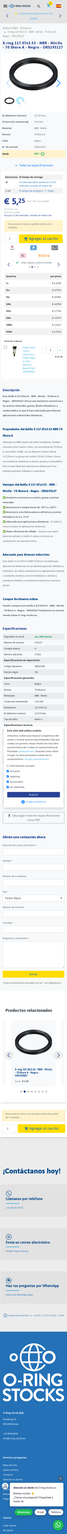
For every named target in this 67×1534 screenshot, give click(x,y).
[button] (58, 6)
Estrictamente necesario (22, 765)
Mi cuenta (8, 1530)
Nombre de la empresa (14, 876)
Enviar (34, 974)
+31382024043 (10, 1433)
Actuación (15, 771)
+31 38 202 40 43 (14, 1207)
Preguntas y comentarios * (16, 938)
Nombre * (8, 860)
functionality (16, 781)
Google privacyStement (36, 759)
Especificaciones (15, 628)
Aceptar (33, 794)
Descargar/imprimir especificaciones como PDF (33, 818)
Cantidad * (8, 922)
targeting (15, 776)
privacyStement (26, 751)
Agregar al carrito (41, 239)
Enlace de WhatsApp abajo (19, 1294)
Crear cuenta (9, 1525)
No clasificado (17, 787)
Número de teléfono (13, 907)
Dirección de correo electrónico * (20, 845)
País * (5, 891)
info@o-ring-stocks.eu (17, 1251)
